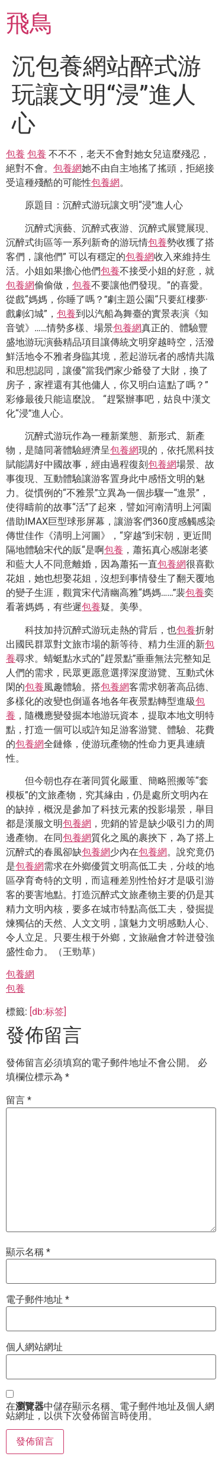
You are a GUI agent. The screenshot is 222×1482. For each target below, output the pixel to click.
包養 (15, 154)
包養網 (67, 168)
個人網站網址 (34, 1347)
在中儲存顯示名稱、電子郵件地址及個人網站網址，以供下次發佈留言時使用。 (110, 1411)
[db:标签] (48, 1011)
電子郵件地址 (37, 1300)
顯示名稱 (28, 1252)
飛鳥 (29, 23)
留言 (18, 1100)
